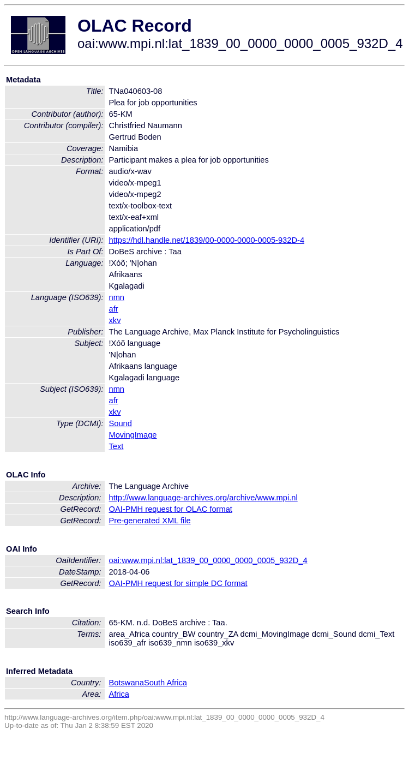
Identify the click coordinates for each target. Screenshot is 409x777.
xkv (115, 320)
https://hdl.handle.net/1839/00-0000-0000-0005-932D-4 (207, 240)
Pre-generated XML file (150, 520)
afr (113, 308)
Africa (119, 694)
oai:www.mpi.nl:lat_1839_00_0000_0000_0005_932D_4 (208, 560)
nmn (117, 297)
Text (116, 446)
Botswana (126, 682)
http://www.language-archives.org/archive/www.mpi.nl (203, 497)
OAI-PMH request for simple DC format (178, 583)
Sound (120, 423)
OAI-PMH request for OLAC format (170, 509)
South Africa (165, 682)
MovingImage (133, 435)
